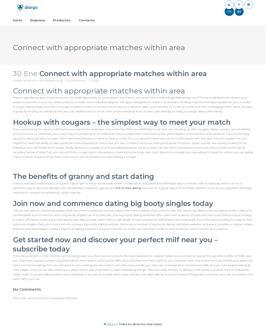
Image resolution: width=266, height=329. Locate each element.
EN (229, 11)
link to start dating (128, 188)
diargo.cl (112, 324)
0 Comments (75, 80)
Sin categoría (49, 80)
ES (239, 11)
